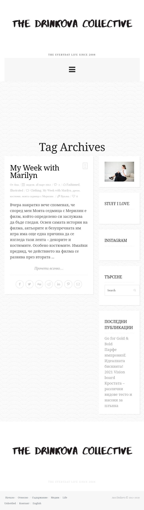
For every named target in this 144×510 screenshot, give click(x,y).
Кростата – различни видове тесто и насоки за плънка (118, 394)
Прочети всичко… (48, 268)
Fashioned (73, 184)
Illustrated (16, 190)
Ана (16, 184)
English (37, 503)
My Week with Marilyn (34, 171)
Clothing (36, 190)
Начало (10, 497)
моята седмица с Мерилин (37, 196)
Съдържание (40, 497)
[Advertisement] (72, 109)
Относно (23, 497)
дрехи (76, 190)
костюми (15, 196)
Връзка (65, 196)
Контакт (24, 503)
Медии (55, 497)
